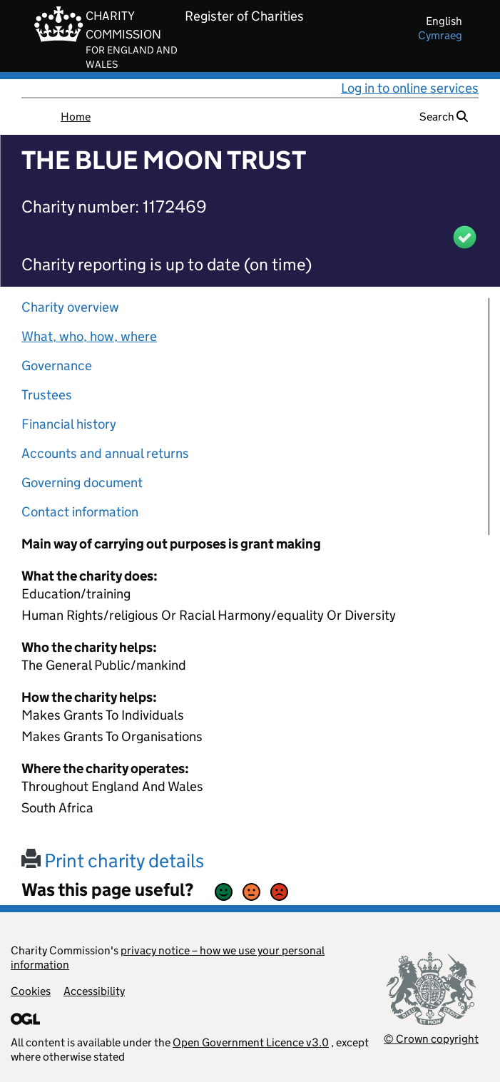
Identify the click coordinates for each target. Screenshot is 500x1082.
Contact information (79, 512)
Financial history (68, 424)
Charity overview (70, 307)
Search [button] (443, 116)
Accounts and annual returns (105, 453)
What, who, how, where (89, 336)
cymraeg (440, 35)
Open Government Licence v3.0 (251, 1042)
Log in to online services (410, 88)
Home (76, 116)
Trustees (46, 395)
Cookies (31, 991)
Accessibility (94, 991)
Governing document (82, 482)
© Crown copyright (431, 1039)
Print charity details (112, 860)
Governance (56, 365)
